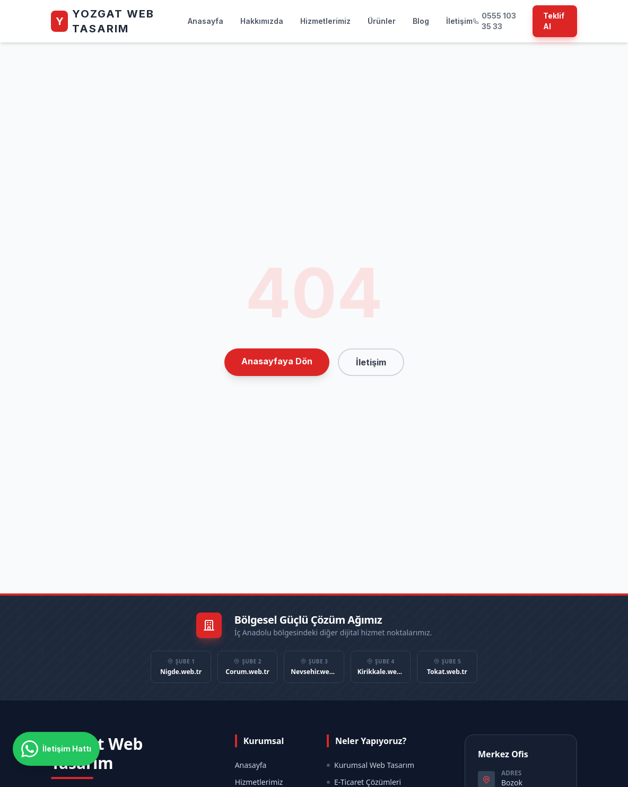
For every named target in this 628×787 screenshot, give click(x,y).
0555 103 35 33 (494, 21)
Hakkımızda (261, 20)
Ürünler (382, 20)
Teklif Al (553, 21)
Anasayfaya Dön (276, 361)
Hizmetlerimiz (325, 20)
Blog (421, 20)
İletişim (459, 20)
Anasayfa (205, 20)
